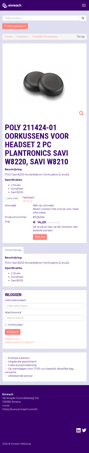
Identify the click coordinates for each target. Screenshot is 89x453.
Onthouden (14, 324)
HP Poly (27, 201)
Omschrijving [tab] (13, 250)
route (6, 405)
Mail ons (40, 236)
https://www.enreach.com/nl (19, 409)
